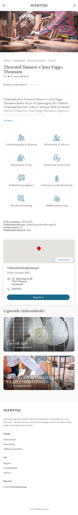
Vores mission (9, 439)
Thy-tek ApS (17, 343)
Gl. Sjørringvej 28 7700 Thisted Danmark (22, 281)
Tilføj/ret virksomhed (12, 449)
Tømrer (7, 60)
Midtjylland (19, 60)
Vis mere (8, 120)
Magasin (7, 463)
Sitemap (7, 473)
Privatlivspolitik (10, 468)
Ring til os (38, 297)
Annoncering (9, 444)
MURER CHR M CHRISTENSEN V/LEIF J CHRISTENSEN (34, 380)
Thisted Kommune (36, 60)
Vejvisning (64, 260)
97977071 (16, 289)
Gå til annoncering (18, 487)
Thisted (52, 60)
